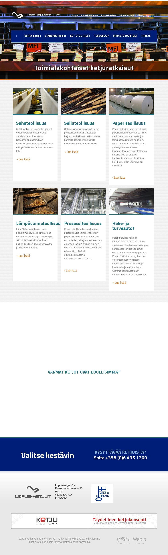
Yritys (74, 15)
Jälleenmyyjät (127, 15)
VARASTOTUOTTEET (125, 36)
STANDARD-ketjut (55, 36)
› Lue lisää (23, 159)
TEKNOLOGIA (101, 36)
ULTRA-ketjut (32, 36)
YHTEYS (146, 36)
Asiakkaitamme (89, 15)
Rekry (141, 15)
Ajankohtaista (108, 15)
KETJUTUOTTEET (80, 36)
